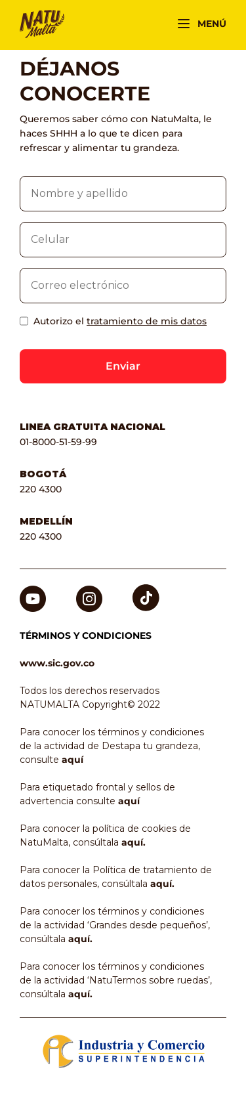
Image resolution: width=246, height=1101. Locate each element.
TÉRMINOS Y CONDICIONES (86, 635)
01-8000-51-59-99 (58, 442)
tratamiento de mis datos (147, 321)
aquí (72, 760)
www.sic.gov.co (57, 663)
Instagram (89, 592)
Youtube (33, 592)
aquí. (133, 842)
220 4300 (41, 489)
